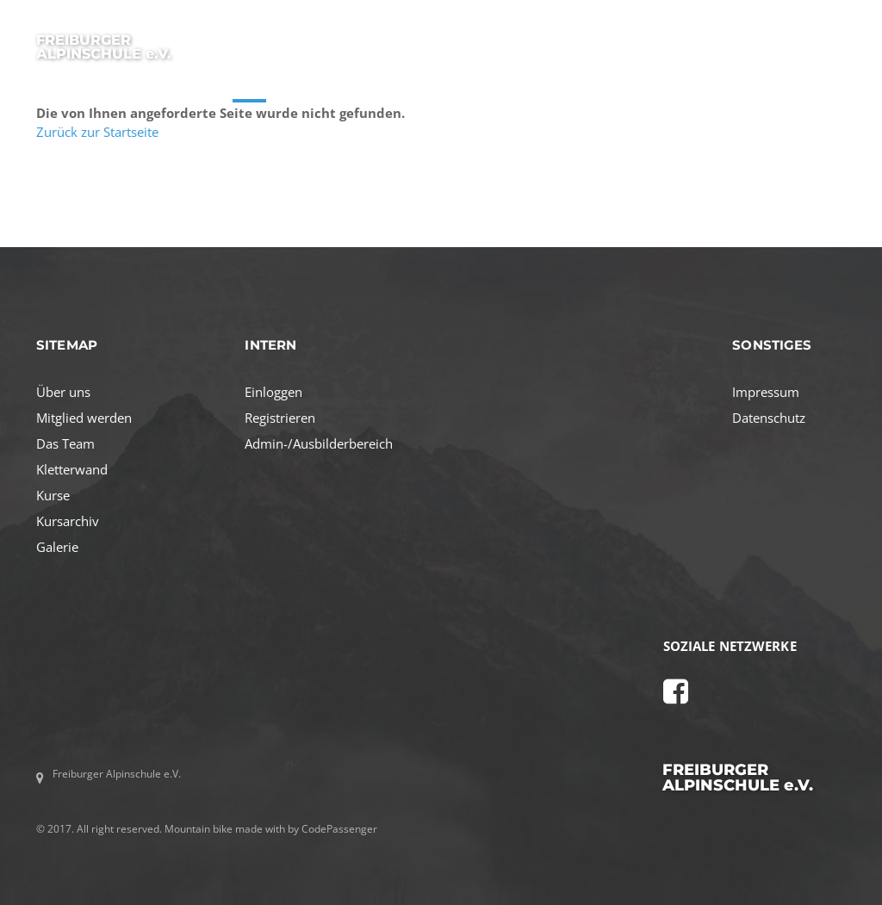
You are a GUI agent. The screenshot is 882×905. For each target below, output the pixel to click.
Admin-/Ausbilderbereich (319, 443)
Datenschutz (768, 417)
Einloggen (273, 391)
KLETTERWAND (681, 85)
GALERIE (766, 85)
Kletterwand (72, 469)
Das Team (65, 443)
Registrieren (280, 417)
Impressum (765, 391)
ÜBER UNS (318, 85)
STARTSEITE (177, 85)
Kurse (53, 495)
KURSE (249, 85)
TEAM (601, 85)
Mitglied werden (84, 417)
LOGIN (829, 85)
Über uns (63, 391)
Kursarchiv (67, 521)
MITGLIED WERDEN (512, 85)
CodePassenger (339, 828)
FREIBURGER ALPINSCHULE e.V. (103, 46)
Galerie (57, 546)
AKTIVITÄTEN (404, 85)
